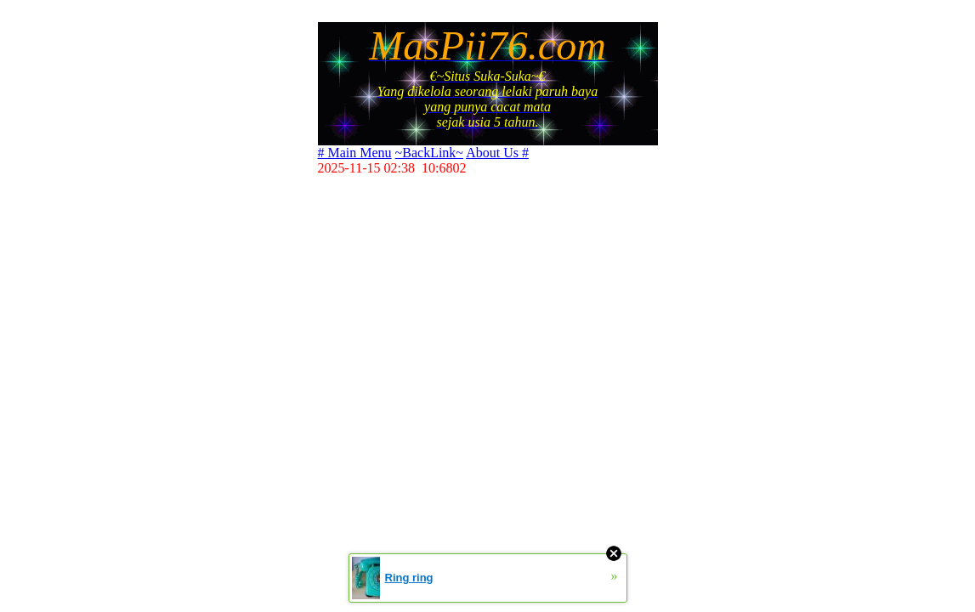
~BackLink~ (429, 152)
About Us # (497, 152)
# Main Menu (355, 152)
